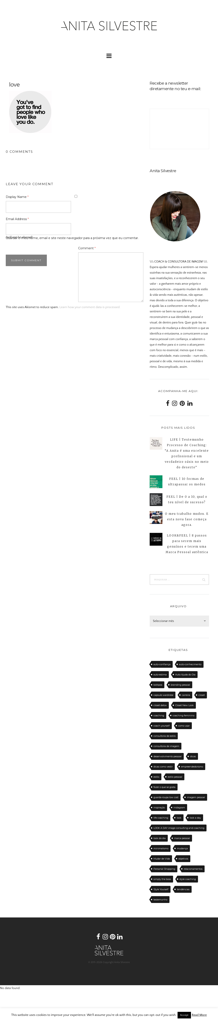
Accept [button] (184, 1015)
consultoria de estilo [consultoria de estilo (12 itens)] (164, 735)
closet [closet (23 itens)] (201, 695)
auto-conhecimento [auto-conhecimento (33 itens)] (190, 664)
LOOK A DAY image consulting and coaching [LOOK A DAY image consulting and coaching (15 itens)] (178, 827)
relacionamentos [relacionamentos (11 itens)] (193, 868)
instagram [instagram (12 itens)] (179, 807)
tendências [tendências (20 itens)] (183, 889)
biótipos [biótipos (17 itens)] (157, 684)
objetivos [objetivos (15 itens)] (183, 858)
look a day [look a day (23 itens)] (195, 817)
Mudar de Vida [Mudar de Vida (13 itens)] (161, 858)
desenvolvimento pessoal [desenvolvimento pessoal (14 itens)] (167, 756)
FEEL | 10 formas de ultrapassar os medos (187, 481)
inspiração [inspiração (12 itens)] (159, 807)
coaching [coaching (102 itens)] (158, 715)
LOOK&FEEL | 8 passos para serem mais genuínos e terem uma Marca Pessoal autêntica (187, 544)
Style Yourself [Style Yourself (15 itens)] (160, 889)
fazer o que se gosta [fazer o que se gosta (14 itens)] (164, 787)
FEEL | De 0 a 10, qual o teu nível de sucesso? (186, 499)
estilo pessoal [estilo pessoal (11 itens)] (175, 776)
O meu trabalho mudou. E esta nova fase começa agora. (187, 519)
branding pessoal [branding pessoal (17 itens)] (180, 684)
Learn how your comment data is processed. (89, 307)
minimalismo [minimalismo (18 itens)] (160, 848)
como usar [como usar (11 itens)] (184, 725)
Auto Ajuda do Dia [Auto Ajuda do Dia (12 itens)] (185, 674)
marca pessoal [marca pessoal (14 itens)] (182, 838)
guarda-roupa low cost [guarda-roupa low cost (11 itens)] (165, 797)
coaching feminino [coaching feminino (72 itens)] (183, 715)
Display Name (17, 197)
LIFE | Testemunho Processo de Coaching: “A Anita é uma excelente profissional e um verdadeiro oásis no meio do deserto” (187, 453)
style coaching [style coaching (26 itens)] (187, 879)
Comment (87, 248)
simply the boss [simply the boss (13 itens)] (162, 879)
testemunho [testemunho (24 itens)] (160, 899)
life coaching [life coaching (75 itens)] (160, 817)
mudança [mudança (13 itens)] (182, 848)
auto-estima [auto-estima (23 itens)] (160, 674)
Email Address (17, 219)
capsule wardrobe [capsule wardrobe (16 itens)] (163, 695)
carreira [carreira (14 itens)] (186, 695)
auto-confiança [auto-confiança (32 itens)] (162, 664)
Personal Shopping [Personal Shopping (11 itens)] (164, 868)
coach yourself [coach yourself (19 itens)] (161, 725)
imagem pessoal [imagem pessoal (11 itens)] (196, 797)
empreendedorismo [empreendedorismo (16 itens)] (192, 766)
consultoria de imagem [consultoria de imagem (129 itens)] (166, 746)
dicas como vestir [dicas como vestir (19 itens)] (163, 766)
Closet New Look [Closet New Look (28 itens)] (184, 705)
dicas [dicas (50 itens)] (193, 756)
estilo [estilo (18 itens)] (156, 776)
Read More (199, 1015)
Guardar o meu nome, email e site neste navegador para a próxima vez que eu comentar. (72, 238)
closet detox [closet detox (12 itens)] (160, 705)
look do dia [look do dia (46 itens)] (159, 838)
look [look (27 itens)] (179, 817)
